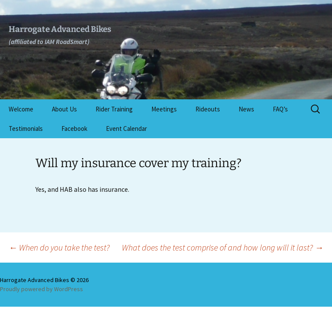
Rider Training (114, 109)
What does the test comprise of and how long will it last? (222, 247)
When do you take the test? (59, 247)
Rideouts (207, 109)
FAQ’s (280, 109)
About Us (64, 109)
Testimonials (26, 128)
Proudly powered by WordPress (41, 289)
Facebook (74, 128)
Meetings (164, 109)
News (246, 109)
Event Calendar (126, 128)
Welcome (21, 109)
